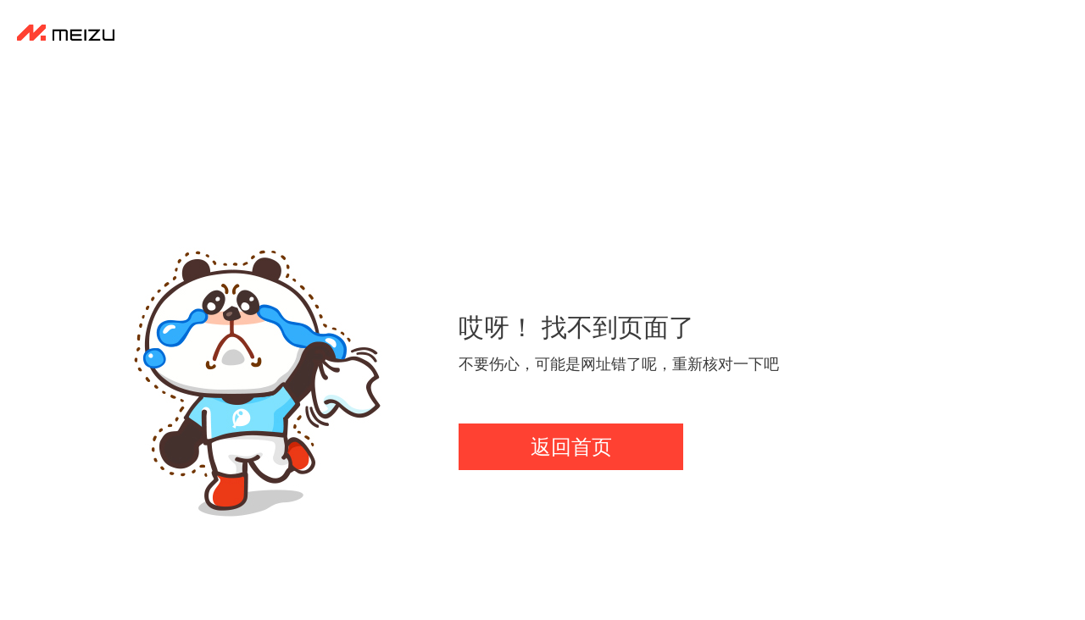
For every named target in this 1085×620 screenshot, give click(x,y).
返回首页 (571, 446)
